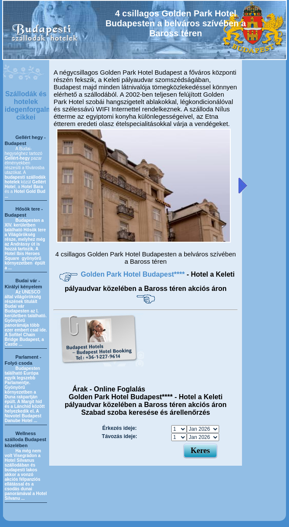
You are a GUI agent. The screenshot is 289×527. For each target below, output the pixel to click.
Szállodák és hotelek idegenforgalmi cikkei (29, 105)
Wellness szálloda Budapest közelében (26, 439)
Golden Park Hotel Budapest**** (133, 274)
